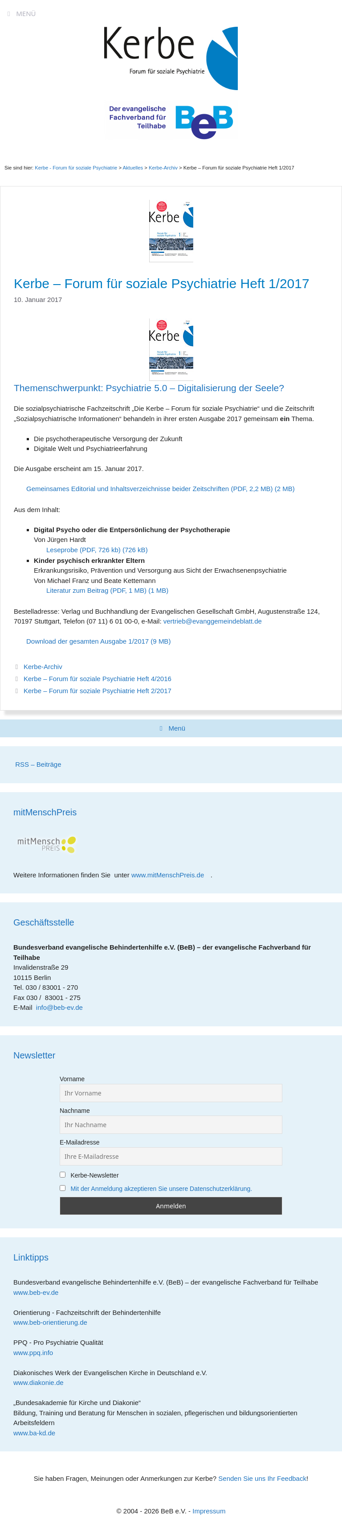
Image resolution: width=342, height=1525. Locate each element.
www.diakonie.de (41, 1382)
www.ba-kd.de (37, 1433)
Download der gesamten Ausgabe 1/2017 (87, 641)
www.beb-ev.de (39, 1292)
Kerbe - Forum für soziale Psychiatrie (76, 167)
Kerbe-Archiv (43, 666)
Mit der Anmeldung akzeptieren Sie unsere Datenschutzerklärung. (161, 1188)
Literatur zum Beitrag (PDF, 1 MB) (96, 590)
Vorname (72, 1079)
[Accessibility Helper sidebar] (331, 10)
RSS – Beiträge (37, 764)
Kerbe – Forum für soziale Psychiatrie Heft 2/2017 (97, 690)
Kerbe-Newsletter (89, 1175)
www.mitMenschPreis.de (171, 875)
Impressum (208, 1511)
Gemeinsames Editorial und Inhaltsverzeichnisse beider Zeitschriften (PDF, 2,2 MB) (149, 488)
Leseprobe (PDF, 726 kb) (83, 550)
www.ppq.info (36, 1352)
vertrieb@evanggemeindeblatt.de (212, 621)
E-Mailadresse (79, 1142)
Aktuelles (132, 167)
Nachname (75, 1110)
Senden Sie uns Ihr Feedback (262, 1478)
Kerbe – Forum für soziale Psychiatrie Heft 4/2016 (97, 678)
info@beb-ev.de (59, 1007)
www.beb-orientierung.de (53, 1322)
